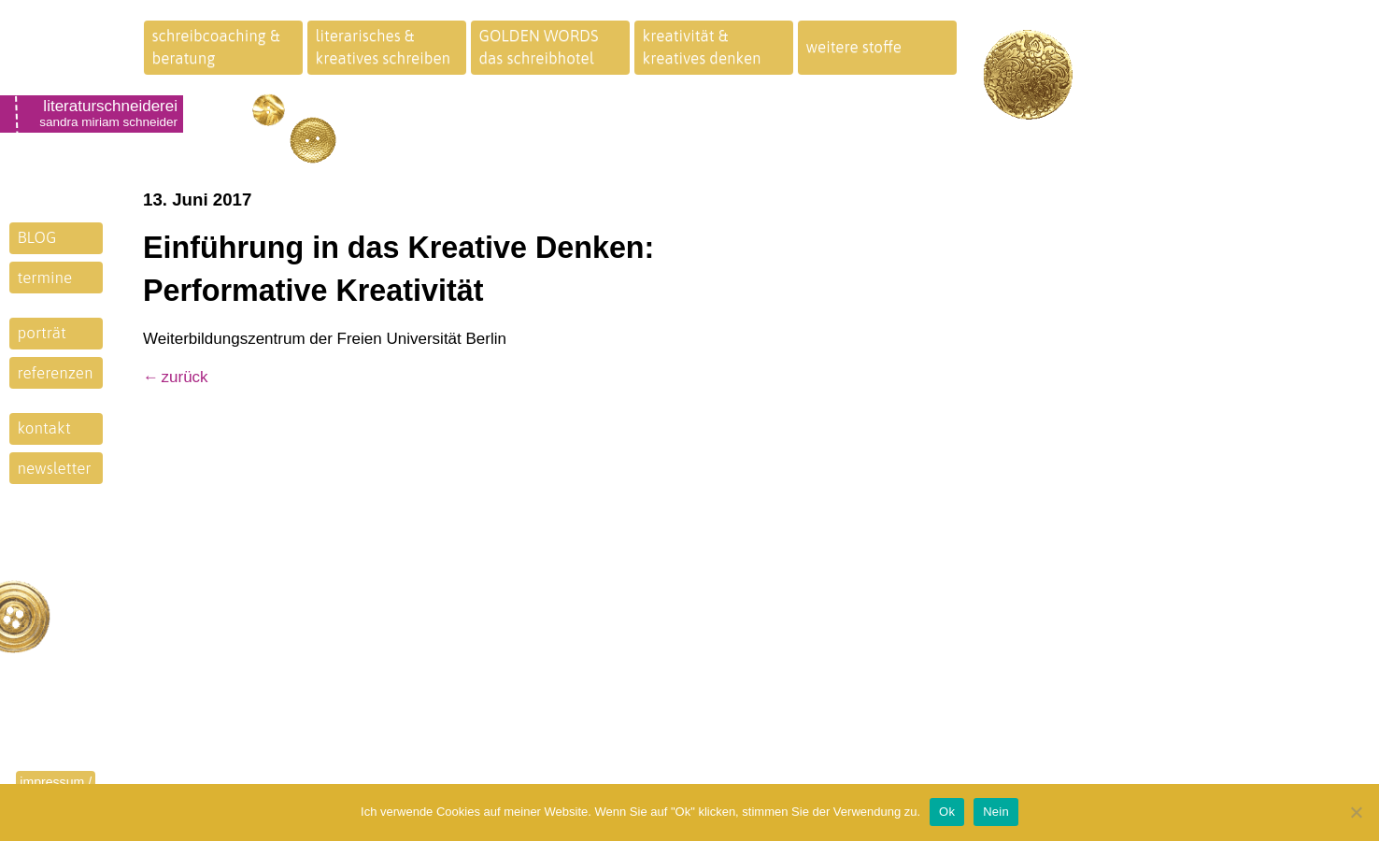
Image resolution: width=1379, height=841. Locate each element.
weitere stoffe (854, 46)
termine (45, 277)
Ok (947, 812)
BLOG (37, 237)
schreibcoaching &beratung (216, 46)
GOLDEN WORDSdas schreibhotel (539, 46)
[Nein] (1355, 812)
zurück (185, 377)
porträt (42, 332)
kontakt (44, 428)
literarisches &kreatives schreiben (383, 46)
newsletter (55, 468)
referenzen (55, 372)
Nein (996, 812)
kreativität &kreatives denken (702, 46)
